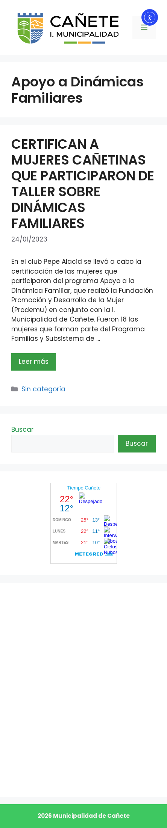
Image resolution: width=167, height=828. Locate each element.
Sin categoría (43, 389)
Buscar (22, 429)
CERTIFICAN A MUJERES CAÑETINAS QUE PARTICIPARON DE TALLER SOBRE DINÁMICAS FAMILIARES (82, 183)
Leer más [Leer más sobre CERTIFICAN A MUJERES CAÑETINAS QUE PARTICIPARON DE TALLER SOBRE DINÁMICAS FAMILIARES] (34, 361)
